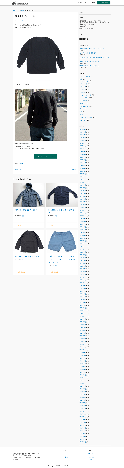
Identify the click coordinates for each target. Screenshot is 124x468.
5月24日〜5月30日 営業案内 (87, 53)
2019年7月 (82, 358)
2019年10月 (83, 350)
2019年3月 (82, 369)
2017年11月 (83, 414)
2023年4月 (82, 232)
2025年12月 (83, 143)
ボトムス (82, 92)
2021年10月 (83, 283)
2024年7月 (82, 190)
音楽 (80, 112)
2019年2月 (82, 372)
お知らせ (82, 103)
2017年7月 (82, 425)
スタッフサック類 (85, 95)
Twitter (90, 459)
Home (80, 3)
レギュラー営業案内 (85, 76)
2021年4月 (82, 299)
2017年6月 (82, 428)
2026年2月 (82, 137)
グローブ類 (83, 100)
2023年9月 (82, 218)
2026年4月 (82, 132)
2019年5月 (82, 364)
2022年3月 (82, 269)
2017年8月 (82, 422)
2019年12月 (83, 344)
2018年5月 (82, 397)
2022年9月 (82, 252)
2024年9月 (82, 185)
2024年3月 (82, 202)
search (81, 12)
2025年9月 (82, 151)
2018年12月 (83, 378)
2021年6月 (82, 294)
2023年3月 (82, 235)
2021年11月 (83, 280)
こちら (85, 28)
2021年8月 (82, 288)
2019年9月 (82, 352)
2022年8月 (82, 255)
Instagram (91, 456)
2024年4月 (82, 199)
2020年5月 (82, 330)
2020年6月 (82, 327)
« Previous (18, 169)
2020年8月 (82, 322)
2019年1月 (82, 375)
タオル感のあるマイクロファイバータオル (91, 49)
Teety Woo (82, 120)
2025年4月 (82, 165)
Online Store (104, 3)
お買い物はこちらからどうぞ (45, 156)
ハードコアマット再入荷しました (89, 61)
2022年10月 (83, 249)
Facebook (91, 458)
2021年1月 (82, 308)
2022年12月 (83, 244)
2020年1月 (82, 341)
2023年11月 (83, 213)
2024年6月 (82, 193)
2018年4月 (82, 400)
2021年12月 (83, 277)
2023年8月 (82, 221)
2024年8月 (82, 188)
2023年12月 (83, 210)
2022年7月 (82, 257)
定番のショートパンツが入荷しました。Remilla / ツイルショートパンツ (61, 259)
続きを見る (20, 225)
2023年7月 (82, 224)
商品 (22, 20)
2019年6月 (82, 361)
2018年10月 (83, 383)
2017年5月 (82, 431)
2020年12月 (83, 311)
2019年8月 (82, 355)
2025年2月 (82, 171)
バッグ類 (82, 89)
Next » (74, 169)
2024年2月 (82, 204)
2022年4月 (82, 266)
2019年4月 (82, 366)
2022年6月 (82, 260)
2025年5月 (82, 163)
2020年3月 (82, 336)
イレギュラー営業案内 (85, 117)
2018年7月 (82, 391)
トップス (82, 86)
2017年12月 (83, 411)
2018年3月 (82, 403)
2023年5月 (82, 230)
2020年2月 (82, 338)
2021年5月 (82, 297)
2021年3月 (82, 302)
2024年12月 (83, 177)
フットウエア (84, 81)
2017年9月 (82, 419)
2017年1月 (82, 442)
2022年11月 (83, 246)
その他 (81, 114)
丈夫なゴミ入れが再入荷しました (89, 66)
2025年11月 (83, 146)
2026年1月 (82, 140)
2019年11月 (83, 347)
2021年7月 (82, 291)
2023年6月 (82, 227)
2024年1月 (82, 207)
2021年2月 (82, 305)
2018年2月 (82, 405)
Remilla (21, 163)
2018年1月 (82, 408)
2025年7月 (82, 157)
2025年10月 (83, 149)
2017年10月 (83, 417)
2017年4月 (82, 433)
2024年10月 (83, 182)
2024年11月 (83, 179)
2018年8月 (82, 389)
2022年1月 (82, 274)
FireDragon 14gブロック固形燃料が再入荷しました (94, 57)
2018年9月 (82, 386)
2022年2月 (82, 271)
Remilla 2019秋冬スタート (27, 256)
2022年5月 (82, 263)
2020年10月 (83, 316)
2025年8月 (82, 154)
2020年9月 (82, 319)
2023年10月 (83, 216)
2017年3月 (82, 436)
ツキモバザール (84, 106)
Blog (86, 3)
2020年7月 (82, 324)
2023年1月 (82, 241)
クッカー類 (83, 84)
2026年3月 (82, 135)
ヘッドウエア (84, 98)
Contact (92, 3)
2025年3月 (82, 168)
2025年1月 (82, 174)
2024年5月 (82, 196)
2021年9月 (82, 285)
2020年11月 (83, 313)
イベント (82, 109)
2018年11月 (83, 380)
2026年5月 (82, 129)
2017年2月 (82, 439)
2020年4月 (82, 333)
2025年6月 (82, 160)
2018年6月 (82, 394)
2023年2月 (82, 238)
